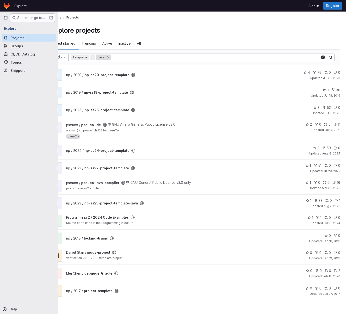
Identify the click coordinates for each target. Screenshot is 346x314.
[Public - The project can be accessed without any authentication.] (146, 75)
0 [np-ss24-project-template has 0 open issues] (337, 148)
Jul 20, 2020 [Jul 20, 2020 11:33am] (331, 78)
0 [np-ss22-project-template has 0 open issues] (337, 165)
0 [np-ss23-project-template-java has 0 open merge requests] (328, 200)
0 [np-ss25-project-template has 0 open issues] (337, 107)
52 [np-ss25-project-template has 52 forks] (326, 107)
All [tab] (152, 43)
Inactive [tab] (137, 43)
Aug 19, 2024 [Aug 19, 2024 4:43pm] (331, 153)
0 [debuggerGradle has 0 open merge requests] (328, 271)
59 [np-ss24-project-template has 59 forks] (326, 148)
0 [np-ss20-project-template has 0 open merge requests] (327, 72)
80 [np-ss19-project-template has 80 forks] (336, 90)
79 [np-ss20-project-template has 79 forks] (317, 72)
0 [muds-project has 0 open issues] (337, 253)
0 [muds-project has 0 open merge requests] (327, 253)
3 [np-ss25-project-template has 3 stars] (316, 107)
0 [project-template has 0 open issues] (337, 288)
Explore (20, 6)
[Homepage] (7, 6)
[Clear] (323, 57)
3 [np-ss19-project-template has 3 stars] (325, 90)
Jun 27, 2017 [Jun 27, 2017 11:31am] (331, 294)
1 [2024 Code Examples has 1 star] (310, 217)
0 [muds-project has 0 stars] (309, 253)
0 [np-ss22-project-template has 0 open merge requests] (327, 165)
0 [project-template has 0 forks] (318, 288)
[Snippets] (29, 70)
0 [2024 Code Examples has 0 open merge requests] (327, 217)
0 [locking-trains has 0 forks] (337, 236)
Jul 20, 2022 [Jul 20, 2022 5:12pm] (331, 171)
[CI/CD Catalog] (29, 54)
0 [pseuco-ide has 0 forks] (318, 124)
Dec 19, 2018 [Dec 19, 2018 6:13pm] (331, 258)
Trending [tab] (101, 43)
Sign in (314, 6)
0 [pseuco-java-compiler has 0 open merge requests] (326, 182)
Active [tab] (120, 43)
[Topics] (29, 62)
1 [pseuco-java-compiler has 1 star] (308, 182)
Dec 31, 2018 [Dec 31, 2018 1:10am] (331, 241)
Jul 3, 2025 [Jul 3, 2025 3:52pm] (332, 113)
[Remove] (121, 57)
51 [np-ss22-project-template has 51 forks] (317, 165)
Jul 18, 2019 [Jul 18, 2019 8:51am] (332, 95)
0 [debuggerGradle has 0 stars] (309, 271)
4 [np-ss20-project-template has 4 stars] (306, 72)
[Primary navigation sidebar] (6, 18)
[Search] (222, 57)
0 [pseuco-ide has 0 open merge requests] (327, 124)
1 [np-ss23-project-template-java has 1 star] (308, 200)
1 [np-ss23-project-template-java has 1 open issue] (337, 200)
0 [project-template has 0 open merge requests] (327, 288)
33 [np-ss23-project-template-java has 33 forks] (318, 200)
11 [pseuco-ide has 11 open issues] (337, 124)
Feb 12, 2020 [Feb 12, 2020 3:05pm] (331, 276)
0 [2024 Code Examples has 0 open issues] (337, 217)
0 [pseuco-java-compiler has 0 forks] (317, 182)
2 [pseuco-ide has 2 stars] (309, 124)
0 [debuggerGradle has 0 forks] (318, 271)
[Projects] (29, 38)
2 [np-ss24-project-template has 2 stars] (316, 148)
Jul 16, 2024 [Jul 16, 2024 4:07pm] (332, 223)
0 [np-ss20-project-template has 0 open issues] (337, 72)
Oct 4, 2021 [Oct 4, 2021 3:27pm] (332, 130)
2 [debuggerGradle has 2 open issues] (337, 271)
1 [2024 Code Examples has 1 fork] (318, 217)
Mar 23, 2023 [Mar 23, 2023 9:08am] (331, 188)
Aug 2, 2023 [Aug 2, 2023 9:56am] (332, 206)
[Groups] (29, 46)
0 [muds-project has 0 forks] (318, 253)
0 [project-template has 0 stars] (309, 288)
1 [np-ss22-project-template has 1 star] (308, 165)
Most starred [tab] (77, 43)
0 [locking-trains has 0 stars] (327, 236)
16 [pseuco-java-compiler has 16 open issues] (336, 182)
